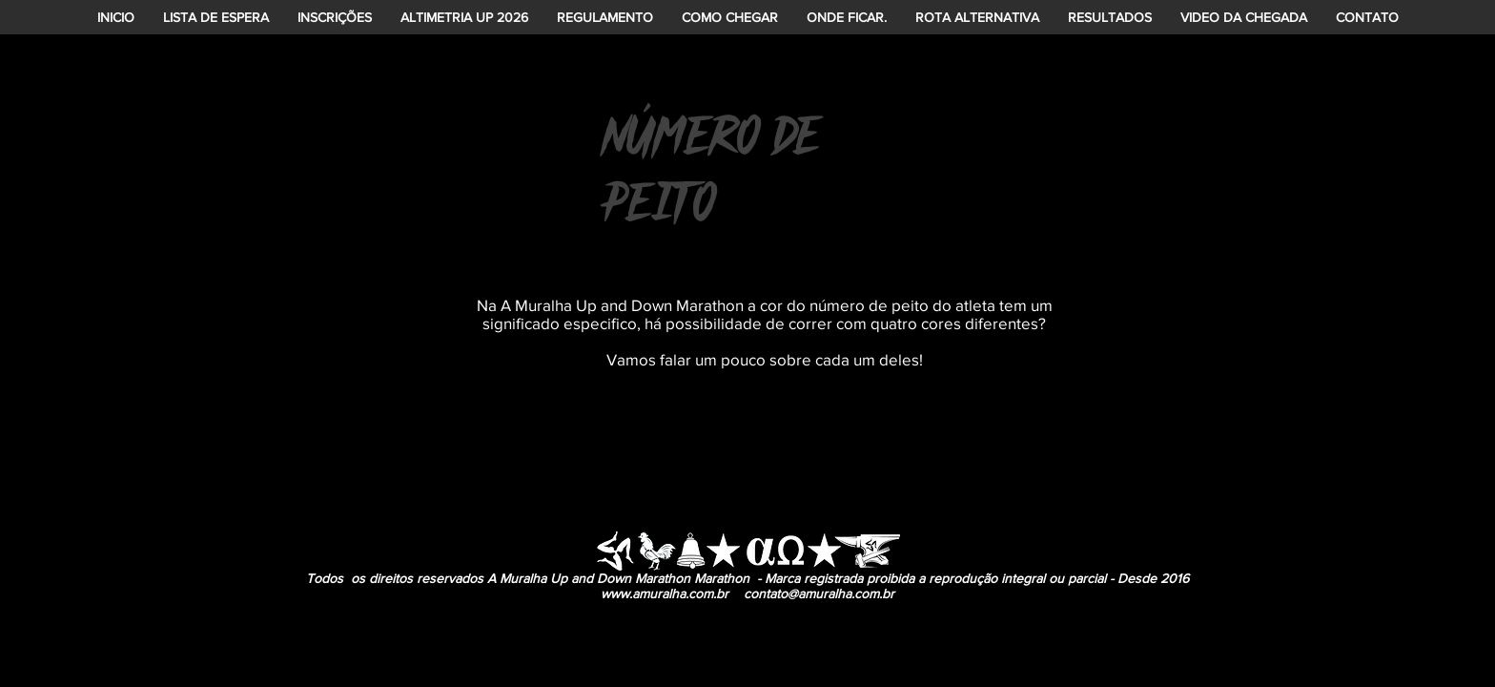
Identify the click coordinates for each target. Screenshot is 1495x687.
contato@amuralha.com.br (819, 593)
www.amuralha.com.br (664, 593)
